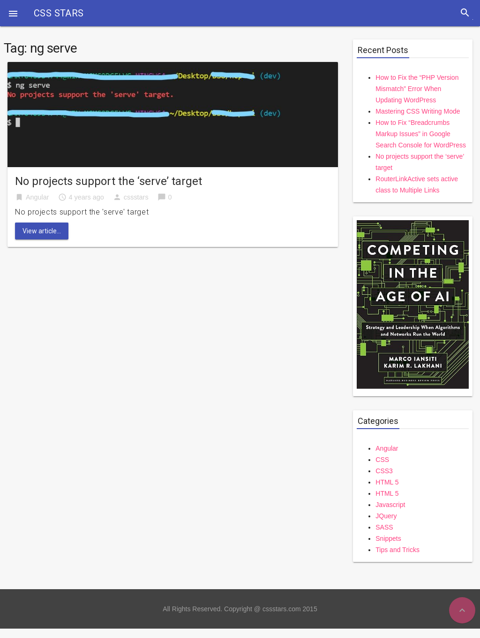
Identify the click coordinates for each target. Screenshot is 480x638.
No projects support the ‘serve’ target (108, 181)
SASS (384, 527)
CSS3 (384, 471)
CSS (382, 459)
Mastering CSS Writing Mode (417, 111)
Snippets (388, 538)
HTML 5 (386, 482)
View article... (41, 231)
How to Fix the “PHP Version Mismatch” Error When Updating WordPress (416, 89)
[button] (13, 13)
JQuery (386, 516)
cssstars (136, 197)
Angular (37, 197)
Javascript (390, 504)
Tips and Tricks (397, 549)
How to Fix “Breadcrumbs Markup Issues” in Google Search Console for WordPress (420, 134)
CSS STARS (59, 13)
